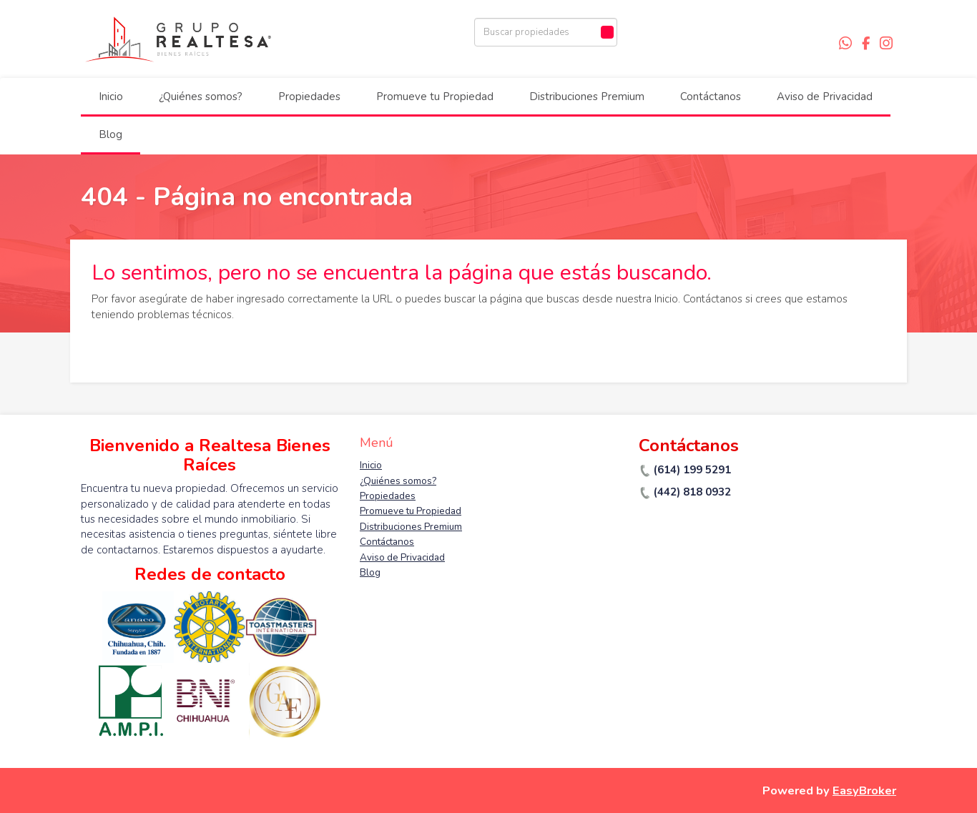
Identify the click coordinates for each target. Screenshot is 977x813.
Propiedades (309, 96)
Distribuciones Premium (586, 96)
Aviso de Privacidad (825, 96)
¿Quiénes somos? (200, 96)
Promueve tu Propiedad (435, 96)
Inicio (111, 96)
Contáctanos (710, 96)
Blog (110, 134)
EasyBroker (864, 790)
